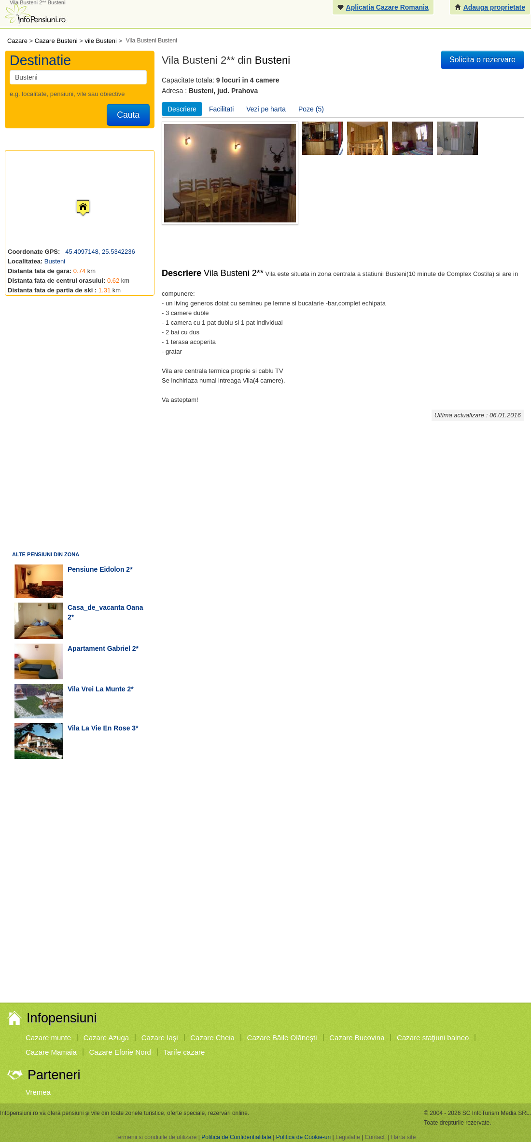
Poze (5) (311, 109)
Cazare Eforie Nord (120, 1052)
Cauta (128, 115)
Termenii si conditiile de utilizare (156, 1137)
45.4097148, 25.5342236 (99, 251)
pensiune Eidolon (96, 569)
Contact (374, 1137)
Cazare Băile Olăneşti (282, 1037)
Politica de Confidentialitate (236, 1137)
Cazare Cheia (212, 1037)
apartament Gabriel (99, 648)
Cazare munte (48, 1037)
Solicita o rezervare (482, 59)
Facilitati (221, 109)
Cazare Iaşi (159, 1037)
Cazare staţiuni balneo (433, 1037)
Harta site (403, 1137)
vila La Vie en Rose (99, 728)
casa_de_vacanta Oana (105, 607)
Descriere (182, 109)
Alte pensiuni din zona (45, 554)
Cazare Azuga (106, 1037)
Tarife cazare (184, 1052)
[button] (75, 199)
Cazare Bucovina (356, 1037)
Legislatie (347, 1137)
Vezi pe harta (266, 109)
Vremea (38, 1092)
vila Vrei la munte (97, 689)
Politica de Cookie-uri (303, 1137)
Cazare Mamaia (51, 1052)
